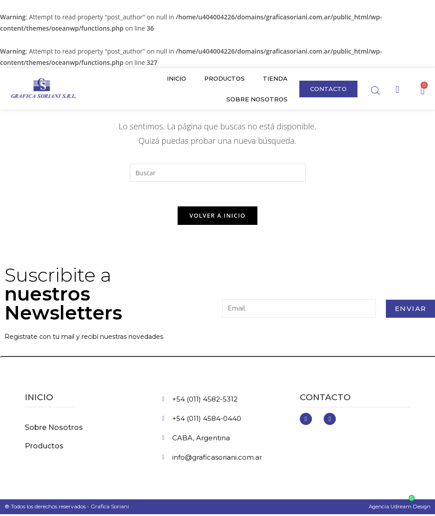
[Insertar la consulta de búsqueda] (218, 173)
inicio (39, 399)
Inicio (176, 78)
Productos (224, 78)
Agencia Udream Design (398, 508)
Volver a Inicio (217, 218)
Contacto (325, 399)
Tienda (275, 78)
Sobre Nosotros (257, 99)
